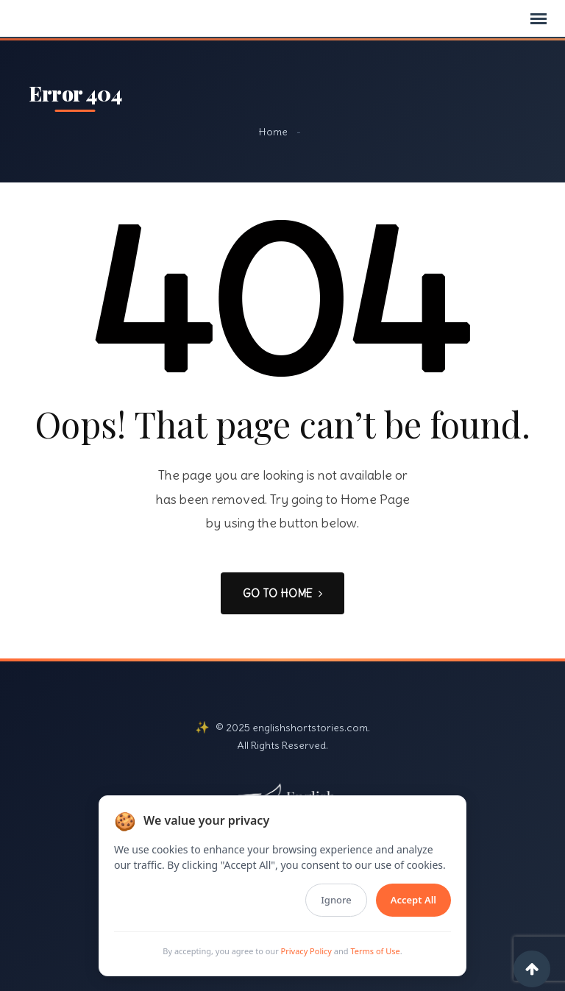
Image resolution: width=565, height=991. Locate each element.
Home (273, 131)
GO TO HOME (282, 593)
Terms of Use (374, 950)
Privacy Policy (306, 950)
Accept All (413, 899)
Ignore (336, 899)
